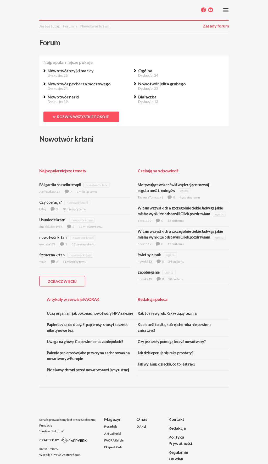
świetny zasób (149, 254)
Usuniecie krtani (52, 220)
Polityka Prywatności (180, 439)
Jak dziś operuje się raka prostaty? (165, 353)
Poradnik (110, 426)
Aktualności (112, 433)
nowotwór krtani (96, 185)
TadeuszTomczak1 (150, 197)
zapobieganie (148, 272)
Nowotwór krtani (94, 26)
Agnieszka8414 (49, 192)
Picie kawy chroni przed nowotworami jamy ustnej (88, 370)
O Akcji (141, 426)
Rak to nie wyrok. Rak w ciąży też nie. (167, 313)
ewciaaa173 (47, 244)
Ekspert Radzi (113, 447)
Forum (68, 26)
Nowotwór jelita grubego (162, 83)
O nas (141, 419)
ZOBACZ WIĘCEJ (62, 281)
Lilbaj (42, 209)
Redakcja (177, 428)
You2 (42, 262)
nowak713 (145, 261)
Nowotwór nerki (63, 96)
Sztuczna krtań (51, 255)
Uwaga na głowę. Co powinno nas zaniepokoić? (85, 341)
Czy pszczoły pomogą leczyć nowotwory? (171, 341)
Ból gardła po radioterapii (60, 185)
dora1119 (144, 221)
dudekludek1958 (50, 227)
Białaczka (147, 96)
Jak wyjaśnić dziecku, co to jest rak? (166, 364)
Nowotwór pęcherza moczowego (79, 83)
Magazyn (112, 419)
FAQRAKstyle (114, 440)
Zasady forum (216, 25)
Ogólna (145, 70)
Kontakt (176, 419)
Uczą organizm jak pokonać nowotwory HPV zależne (90, 313)
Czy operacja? (50, 202)
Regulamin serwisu (178, 455)
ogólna (184, 190)
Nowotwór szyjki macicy (71, 70)
